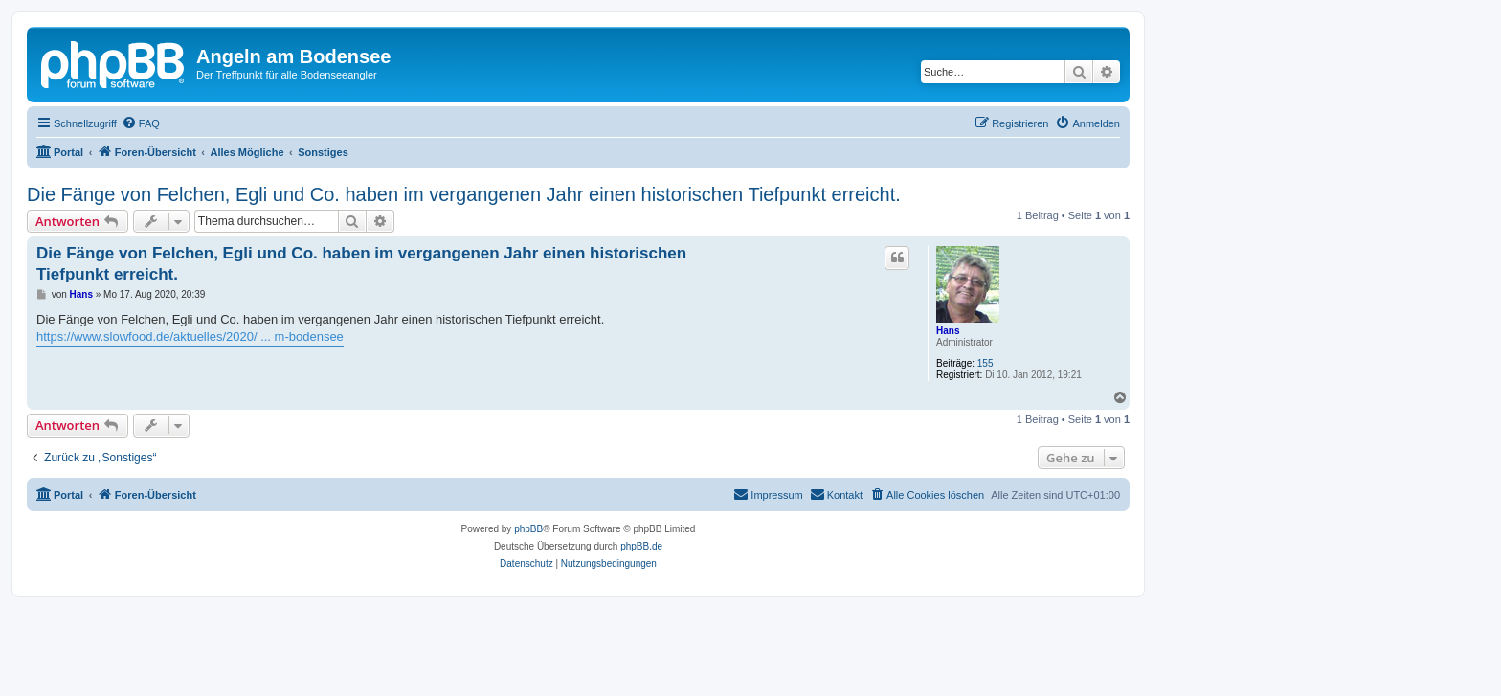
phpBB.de (641, 546)
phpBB (528, 529)
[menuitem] (141, 123)
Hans (947, 331)
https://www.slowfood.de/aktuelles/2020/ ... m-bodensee (190, 336)
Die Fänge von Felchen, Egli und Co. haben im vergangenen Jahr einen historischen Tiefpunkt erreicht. (464, 194)
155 (985, 363)
